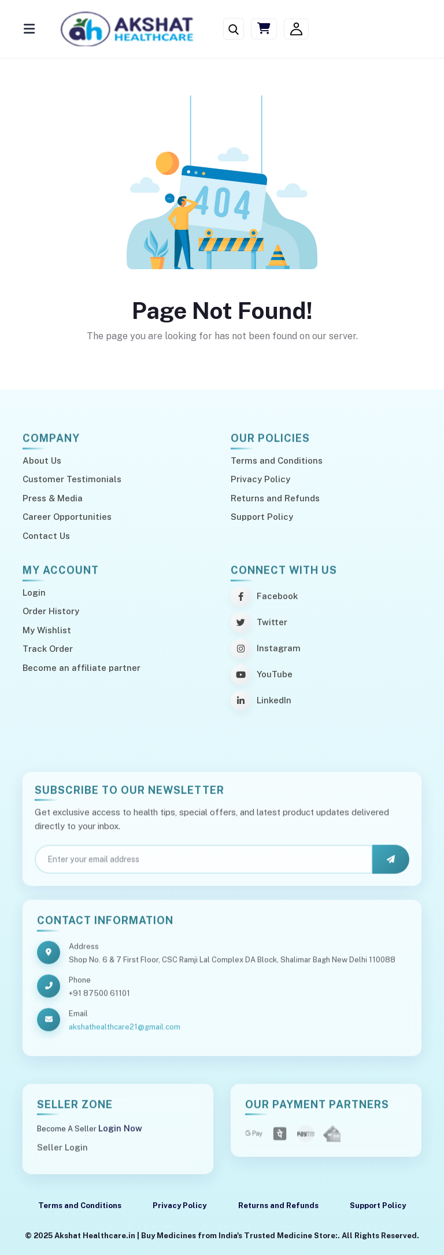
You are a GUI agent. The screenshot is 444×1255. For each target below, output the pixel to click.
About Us (42, 460)
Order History (51, 611)
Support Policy (262, 517)
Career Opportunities (67, 517)
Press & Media (53, 498)
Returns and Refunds (275, 498)
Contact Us (46, 536)
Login (34, 592)
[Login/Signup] (296, 29)
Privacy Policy (260, 479)
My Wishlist (47, 630)
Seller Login (62, 1152)
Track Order (48, 649)
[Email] (203, 864)
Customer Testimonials (72, 479)
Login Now (120, 1133)
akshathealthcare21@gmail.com (124, 1032)
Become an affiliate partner (81, 668)
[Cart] (264, 29)
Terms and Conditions (277, 460)
